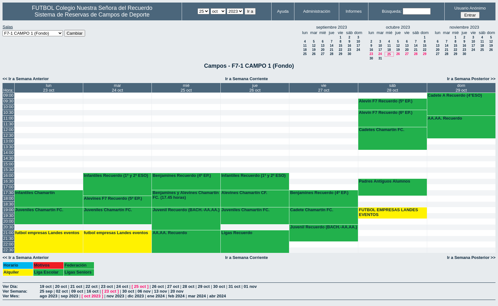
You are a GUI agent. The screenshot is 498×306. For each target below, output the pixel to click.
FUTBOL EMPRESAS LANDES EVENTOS (388, 212)
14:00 (8, 152)
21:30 (8, 238)
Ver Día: (10, 286)
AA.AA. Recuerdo (445, 118)
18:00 (8, 198)
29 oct (204, 286)
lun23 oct (48, 88)
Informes (354, 11)
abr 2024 (217, 296)
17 (358, 45)
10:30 (8, 112)
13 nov (160, 291)
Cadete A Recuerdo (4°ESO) (455, 95)
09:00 (8, 95)
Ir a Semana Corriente (246, 78)
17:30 (8, 192)
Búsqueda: (391, 11)
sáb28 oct (392, 88)
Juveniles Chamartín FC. (39, 209)
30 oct (219, 286)
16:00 (8, 175)
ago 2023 (48, 296)
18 (304, 50)
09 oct (77, 291)
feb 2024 (176, 296)
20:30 (8, 227)
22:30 (8, 249)
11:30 (8, 124)
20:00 (8, 221)
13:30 (8, 146)
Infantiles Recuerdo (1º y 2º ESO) (116, 175)
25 (304, 54)
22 (340, 50)
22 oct (92, 286)
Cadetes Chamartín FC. (381, 129)
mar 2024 (197, 296)
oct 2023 (92, 296)
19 (313, 50)
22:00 (8, 244)
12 (313, 45)
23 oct (107, 286)
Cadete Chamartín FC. (311, 209)
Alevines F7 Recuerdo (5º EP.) (113, 198)
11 (304, 45)
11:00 (8, 118)
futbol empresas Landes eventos (47, 232)
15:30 (8, 169)
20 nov (177, 291)
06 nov (144, 291)
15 (340, 45)
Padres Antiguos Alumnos (384, 181)
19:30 (8, 215)
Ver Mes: (11, 296)
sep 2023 (69, 296)
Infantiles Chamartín (35, 192)
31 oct (234, 286)
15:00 (8, 164)
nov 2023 (115, 296)
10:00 (8, 106)
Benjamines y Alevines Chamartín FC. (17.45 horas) (185, 195)
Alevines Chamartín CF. (244, 192)
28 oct (189, 286)
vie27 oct (323, 88)
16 (349, 45)
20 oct (61, 286)
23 (349, 50)
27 (322, 54)
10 (358, 41)
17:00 (8, 186)
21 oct (76, 286)
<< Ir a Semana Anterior (26, 78)
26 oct (158, 286)
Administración (316, 11)
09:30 (8, 101)
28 (331, 54)
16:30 (8, 181)
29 (340, 54)
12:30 (8, 135)
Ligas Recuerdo (236, 232)
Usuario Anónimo (470, 8)
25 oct (140, 286)
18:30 (8, 204)
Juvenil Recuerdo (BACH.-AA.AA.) (185, 209)
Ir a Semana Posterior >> (471, 78)
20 (322, 50)
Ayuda (283, 11)
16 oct (92, 291)
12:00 (8, 129)
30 (349, 54)
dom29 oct (461, 88)
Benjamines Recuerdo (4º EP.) (181, 175)
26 (313, 54)
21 (331, 50)
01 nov (250, 286)
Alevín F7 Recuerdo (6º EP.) (386, 112)
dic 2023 (136, 296)
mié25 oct (186, 88)
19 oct (46, 286)
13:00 (8, 141)
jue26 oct (254, 88)
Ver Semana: (15, 291)
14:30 (8, 158)
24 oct (122, 286)
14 (331, 45)
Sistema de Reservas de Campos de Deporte (92, 14)
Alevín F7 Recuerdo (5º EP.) (386, 101)
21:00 (8, 232)
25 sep (46, 291)
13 (322, 45)
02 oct (62, 291)
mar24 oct (117, 88)
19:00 (8, 209)
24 (358, 50)
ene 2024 (156, 296)
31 (380, 58)
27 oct (173, 286)
